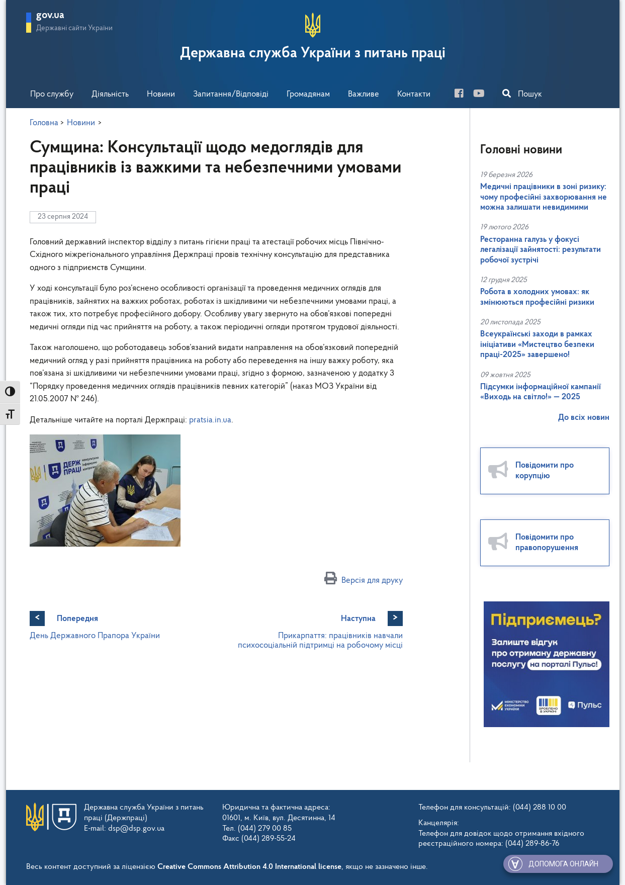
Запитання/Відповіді (231, 94)
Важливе (363, 94)
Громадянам (308, 94)
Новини (161, 94)
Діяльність (110, 94)
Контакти (413, 94)
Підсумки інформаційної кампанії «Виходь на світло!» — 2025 (540, 392)
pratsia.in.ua (210, 420)
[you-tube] (482, 95)
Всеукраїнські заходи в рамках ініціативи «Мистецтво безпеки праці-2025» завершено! (537, 344)
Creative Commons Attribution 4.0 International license (249, 867)
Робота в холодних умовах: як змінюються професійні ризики (537, 297)
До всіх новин (583, 417)
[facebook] (463, 95)
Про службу (51, 94)
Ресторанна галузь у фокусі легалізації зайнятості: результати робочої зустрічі (540, 249)
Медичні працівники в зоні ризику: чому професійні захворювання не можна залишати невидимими (543, 197)
